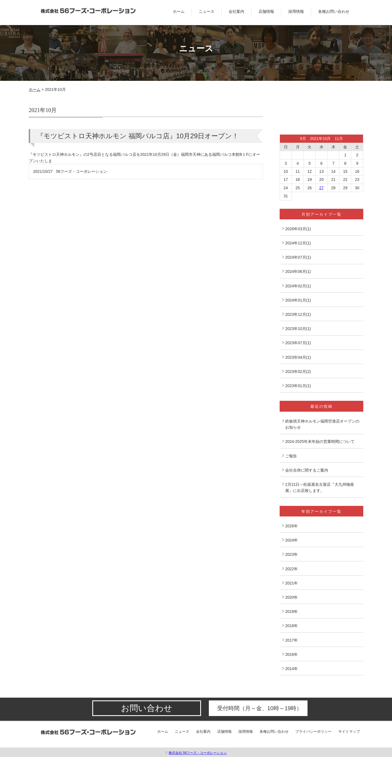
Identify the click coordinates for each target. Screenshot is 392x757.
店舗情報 (266, 11)
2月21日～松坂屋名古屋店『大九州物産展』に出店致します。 (319, 487)
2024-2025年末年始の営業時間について (320, 441)
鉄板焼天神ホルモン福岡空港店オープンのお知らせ (322, 424)
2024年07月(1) (298, 257)
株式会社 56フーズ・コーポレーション (198, 753)
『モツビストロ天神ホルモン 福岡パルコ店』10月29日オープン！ (138, 136)
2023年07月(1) (298, 343)
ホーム (179, 11)
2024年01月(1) (298, 300)
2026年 (291, 526)
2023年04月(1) (298, 357)
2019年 (291, 611)
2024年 (291, 540)
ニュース (206, 11)
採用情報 (296, 11)
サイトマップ (349, 731)
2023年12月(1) (298, 314)
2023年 (291, 554)
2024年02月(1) (298, 286)
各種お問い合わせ (333, 11)
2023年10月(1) (298, 328)
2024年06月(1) (298, 271)
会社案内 (236, 11)
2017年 (291, 640)
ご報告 (291, 456)
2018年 (291, 625)
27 (321, 188)
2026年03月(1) (298, 229)
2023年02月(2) (298, 371)
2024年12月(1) (298, 243)
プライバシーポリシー (313, 731)
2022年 (291, 569)
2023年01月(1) (298, 386)
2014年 (291, 668)
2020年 (291, 597)
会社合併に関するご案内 (306, 470)
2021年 (291, 583)
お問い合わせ (146, 708)
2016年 (291, 654)
